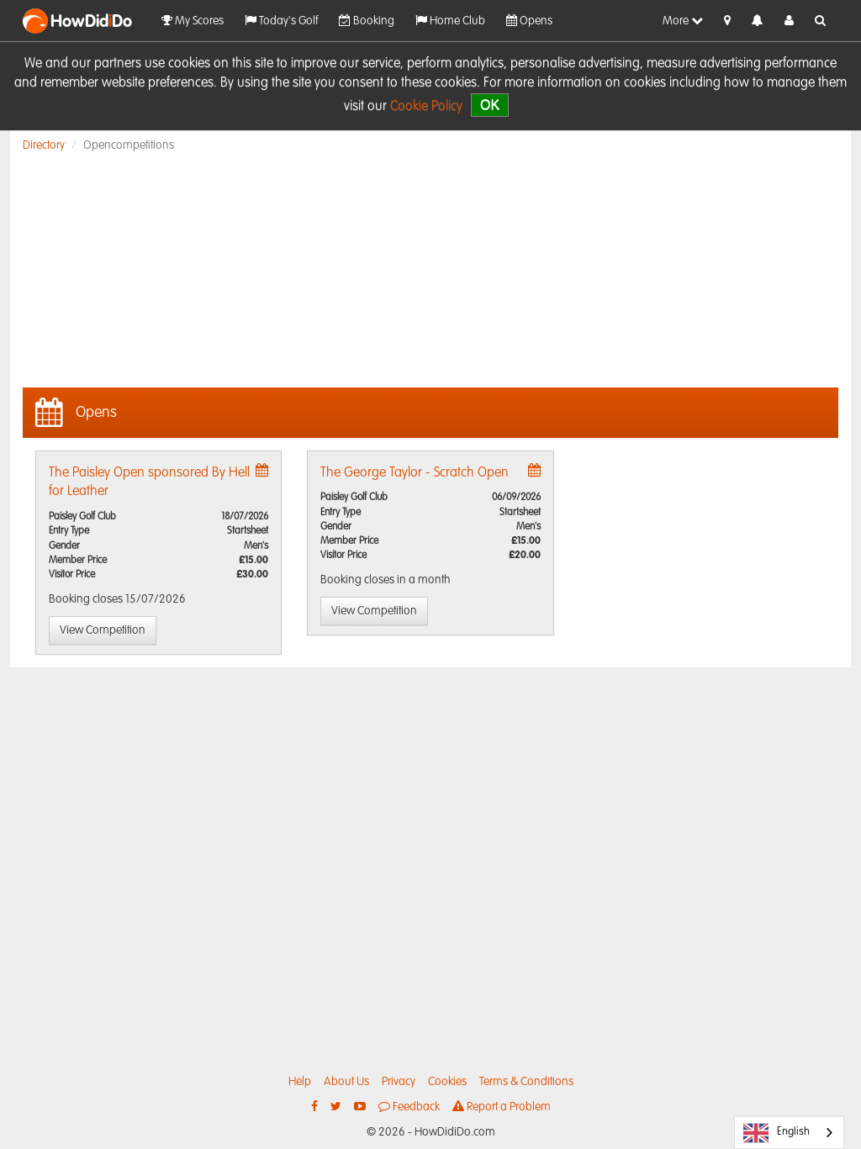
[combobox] (789, 1132)
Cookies (447, 1082)
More (683, 20)
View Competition (102, 630)
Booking (366, 20)
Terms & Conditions (526, 1082)
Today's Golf (281, 20)
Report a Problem (501, 1106)
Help (299, 1082)
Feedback (409, 1106)
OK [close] (489, 105)
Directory (44, 145)
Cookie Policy (426, 106)
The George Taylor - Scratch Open (414, 473)
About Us (346, 1082)
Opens (529, 20)
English (776, 1133)
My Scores (192, 20)
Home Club (450, 20)
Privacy (398, 1082)
